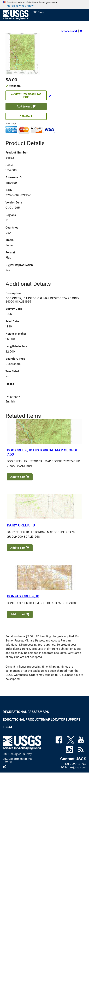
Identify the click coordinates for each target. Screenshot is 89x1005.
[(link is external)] (28, 96)
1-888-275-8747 (75, 764)
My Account (69, 31)
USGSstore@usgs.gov (72, 767)
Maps (44, 712)
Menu (82, 15)
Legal (8, 727)
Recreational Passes (21, 712)
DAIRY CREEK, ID (21, 525)
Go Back (26, 116)
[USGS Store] (41, 15)
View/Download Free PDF (26, 95)
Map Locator (54, 719)
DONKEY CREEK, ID (23, 596)
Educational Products (23, 719)
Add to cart (26, 106)
